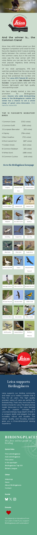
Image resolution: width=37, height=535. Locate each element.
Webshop (9, 479)
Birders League (11, 468)
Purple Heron (29, 252)
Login (21, 2)
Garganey (7, 187)
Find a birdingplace (12, 454)
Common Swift (18, 206)
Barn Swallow (18, 317)
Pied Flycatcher (7, 332)
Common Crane (29, 206)
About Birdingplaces (13, 485)
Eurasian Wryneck (7, 301)
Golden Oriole (29, 301)
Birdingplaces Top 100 (14, 465)
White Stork (18, 252)
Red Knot (29, 221)
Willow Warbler (29, 317)
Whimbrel (7, 221)
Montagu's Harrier (7, 286)
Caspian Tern (18, 237)
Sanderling (7, 237)
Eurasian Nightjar (7, 206)
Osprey (18, 267)
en (26, 2)
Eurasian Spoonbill (7, 267)
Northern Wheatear (29, 333)
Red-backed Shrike (7, 317)
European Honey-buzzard (29, 269)
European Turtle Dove (18, 189)
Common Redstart (18, 332)
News (7, 482)
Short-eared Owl (18, 286)
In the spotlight (11, 463)
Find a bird (9, 460)
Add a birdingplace (12, 457)
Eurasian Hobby (18, 301)
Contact (8, 488)
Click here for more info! (18, 100)
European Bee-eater (29, 286)
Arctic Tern (29, 237)
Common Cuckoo (29, 187)
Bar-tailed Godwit (18, 221)
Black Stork (7, 252)
